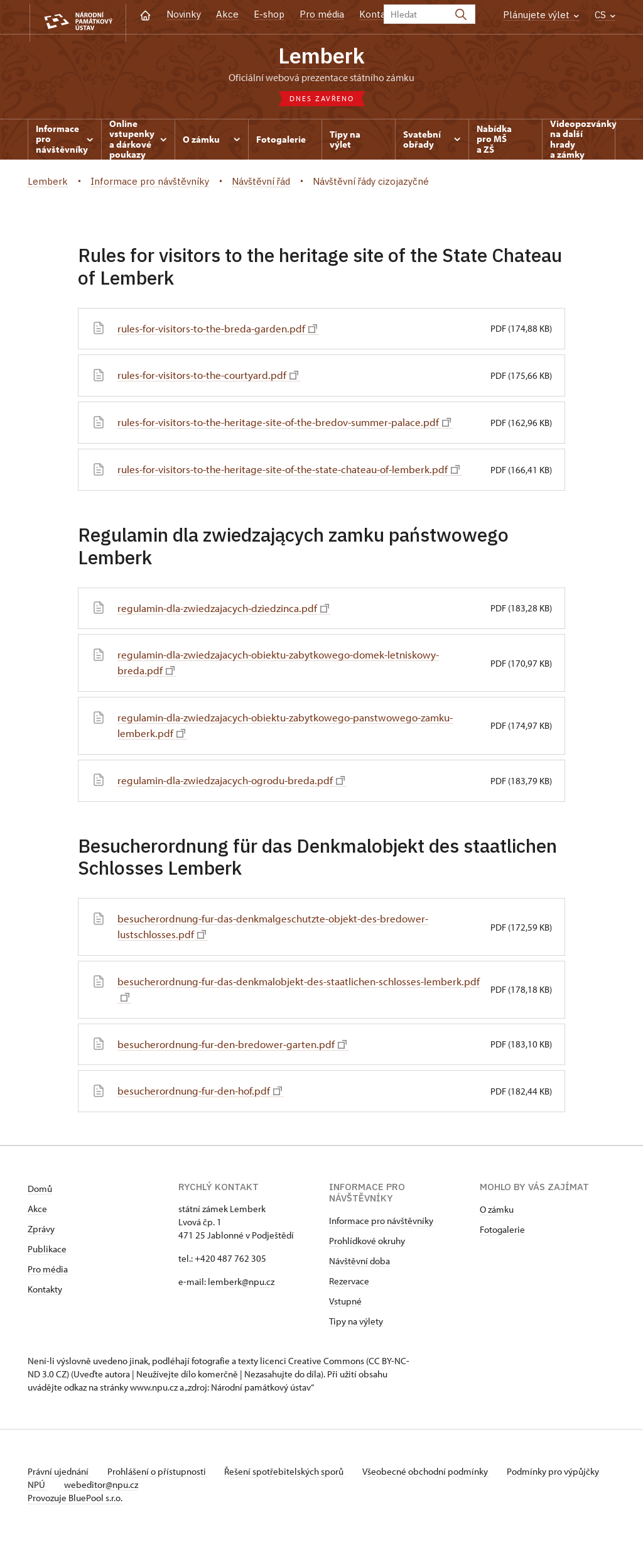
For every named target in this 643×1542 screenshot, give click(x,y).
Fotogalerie (502, 1232)
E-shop (269, 14)
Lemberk (321, 56)
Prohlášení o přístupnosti (161, 1474)
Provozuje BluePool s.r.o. (75, 1500)
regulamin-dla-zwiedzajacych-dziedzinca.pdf (228, 610)
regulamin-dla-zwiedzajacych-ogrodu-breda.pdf (236, 782)
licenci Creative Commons (312, 1363)
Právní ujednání (59, 1474)
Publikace (47, 1251)
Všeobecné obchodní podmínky (436, 1474)
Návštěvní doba (359, 1263)
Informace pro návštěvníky (381, 1223)
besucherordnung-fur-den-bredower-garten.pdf (236, 1046)
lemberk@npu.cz (241, 1284)
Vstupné (345, 1304)
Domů (40, 1191)
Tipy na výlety (356, 1324)
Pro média (322, 14)
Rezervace (349, 1283)
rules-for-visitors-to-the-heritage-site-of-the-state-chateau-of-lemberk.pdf (297, 471)
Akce (227, 14)
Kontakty (45, 1292)
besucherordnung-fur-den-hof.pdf (203, 1093)
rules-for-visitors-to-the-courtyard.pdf (212, 378)
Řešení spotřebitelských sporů (291, 1474)
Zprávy (41, 1231)
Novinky (183, 14)
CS (605, 15)
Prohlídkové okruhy (367, 1243)
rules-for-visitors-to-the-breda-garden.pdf (222, 331)
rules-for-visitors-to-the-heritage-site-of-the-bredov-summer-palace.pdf (292, 424)
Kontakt (377, 14)
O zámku (497, 1212)
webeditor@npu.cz (141, 1487)
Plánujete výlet (541, 15)
